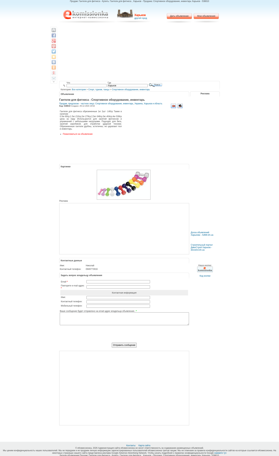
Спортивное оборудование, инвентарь (131, 89)
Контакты (131, 445)
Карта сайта (144, 445)
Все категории (79, 89)
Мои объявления (206, 16)
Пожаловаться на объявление (78, 134)
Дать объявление (179, 16)
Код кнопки (205, 276)
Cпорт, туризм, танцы (98, 89)
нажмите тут (220, 453)
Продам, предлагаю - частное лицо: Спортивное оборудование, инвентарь (96, 103)
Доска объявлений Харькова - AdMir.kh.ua (202, 233)
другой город (140, 18)
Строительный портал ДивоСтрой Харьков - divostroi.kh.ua (202, 247)
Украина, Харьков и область (148, 103)
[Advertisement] (139, 52)
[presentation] (124, 336)
